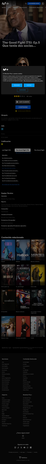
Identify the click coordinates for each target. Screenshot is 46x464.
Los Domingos (26, 362)
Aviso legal (22, 452)
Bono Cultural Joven (27, 401)
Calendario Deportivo (6, 423)
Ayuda (23, 437)
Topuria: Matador (5, 415)
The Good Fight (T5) (22, 150)
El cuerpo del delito (21, 338)
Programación (26, 425)
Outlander (25, 372)
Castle (32, 338)
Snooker (3, 421)
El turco (24, 376)
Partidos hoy (4, 425)
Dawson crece (4, 338)
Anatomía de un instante (28, 374)
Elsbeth (3, 261)
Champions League (6, 399)
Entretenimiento (5, 389)
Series (4, 7)
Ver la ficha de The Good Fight (23, 152)
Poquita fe (25, 378)
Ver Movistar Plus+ (27, 397)
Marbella (25, 379)
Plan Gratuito (26, 411)
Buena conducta (20, 311)
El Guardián (4, 311)
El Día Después (5, 405)
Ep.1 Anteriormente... (7, 158)
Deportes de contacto (6, 417)
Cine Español (5, 366)
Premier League (5, 403)
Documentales (5, 387)
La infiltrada (25, 370)
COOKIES (35, 452)
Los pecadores (26, 366)
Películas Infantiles (6, 374)
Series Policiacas (5, 381)
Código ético (25, 409)
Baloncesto (23, 7)
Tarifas (24, 415)
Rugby (3, 413)
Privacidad (29, 452)
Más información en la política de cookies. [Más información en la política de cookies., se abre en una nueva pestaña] (33, 80)
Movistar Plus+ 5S (26, 407)
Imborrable (33, 286)
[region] (23, 80)
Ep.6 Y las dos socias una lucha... (10, 170)
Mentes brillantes (35, 261)
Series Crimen (5, 385)
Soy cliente (23, 102)
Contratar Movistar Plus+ (28, 413)
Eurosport (4, 419)
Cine (9, 7)
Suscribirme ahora (34, 3)
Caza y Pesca (26, 389)
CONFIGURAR (22, 90)
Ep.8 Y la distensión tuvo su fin (9, 175)
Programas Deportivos (28, 387)
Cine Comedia (5, 368)
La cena (24, 364)
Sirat (24, 368)
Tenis (3, 411)
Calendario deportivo (36, 7)
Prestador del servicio (13, 452)
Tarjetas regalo (26, 421)
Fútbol (15, 7)
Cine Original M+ (5, 364)
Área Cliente (25, 403)
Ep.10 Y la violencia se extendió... (10, 180)
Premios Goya (26, 383)
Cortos (3, 372)
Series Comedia (5, 383)
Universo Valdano (5, 407)
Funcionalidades (26, 399)
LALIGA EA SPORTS (6, 401)
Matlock (18, 261)
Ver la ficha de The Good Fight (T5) (10, 184)
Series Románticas (6, 379)
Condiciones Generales (28, 405)
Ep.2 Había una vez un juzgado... (10, 160)
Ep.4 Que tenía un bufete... (9, 165)
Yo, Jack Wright (20, 286)
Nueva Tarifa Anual (27, 419)
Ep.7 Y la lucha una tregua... (9, 173)
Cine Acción (4, 370)
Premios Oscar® (26, 381)
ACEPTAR (29, 85)
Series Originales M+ (6, 378)
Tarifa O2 (25, 417)
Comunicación (26, 423)
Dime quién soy (5, 286)
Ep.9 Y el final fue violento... (9, 178)
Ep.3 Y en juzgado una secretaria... (10, 163)
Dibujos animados (27, 385)
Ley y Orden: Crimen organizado (36, 312)
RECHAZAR (17, 85)
